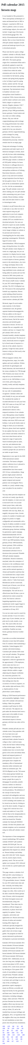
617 (13, 1041)
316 (12, 1037)
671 (18, 1032)
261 (22, 1028)
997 (3, 1041)
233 (3, 1030)
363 (22, 1032)
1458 (4, 1028)
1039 (13, 1032)
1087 (8, 1034)
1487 (17, 1037)
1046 (8, 1041)
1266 (23, 1034)
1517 (13, 1034)
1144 (18, 1034)
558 (21, 1030)
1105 (13, 1028)
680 (21, 1037)
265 (22, 1026)
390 (8, 1030)
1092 (4, 1026)
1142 (4, 1043)
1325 (17, 1039)
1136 (17, 1041)
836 (3, 1037)
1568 (4, 1034)
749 (8, 1028)
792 (3, 1032)
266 (21, 1039)
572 (12, 1030)
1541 (18, 1028)
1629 (8, 1032)
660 (13, 1026)
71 (12, 1039)
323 (8, 1039)
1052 (17, 1030)
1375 (4, 1039)
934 (8, 1037)
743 (18, 1026)
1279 (8, 1026)
